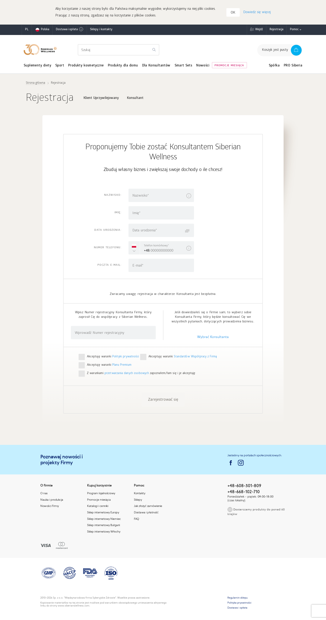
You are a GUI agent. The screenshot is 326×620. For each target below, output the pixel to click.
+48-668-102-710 (243, 492)
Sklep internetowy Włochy (103, 532)
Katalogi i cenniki (97, 506)
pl (26, 30)
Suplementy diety (37, 66)
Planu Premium (121, 365)
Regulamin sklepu (237, 598)
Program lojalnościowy (101, 493)
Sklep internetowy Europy (103, 512)
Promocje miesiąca (229, 66)
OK (233, 13)
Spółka (274, 66)
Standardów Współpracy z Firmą (195, 357)
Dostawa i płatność (146, 512)
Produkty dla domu (123, 66)
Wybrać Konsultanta (213, 337)
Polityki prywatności (125, 357)
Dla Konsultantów (156, 66)
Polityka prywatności (239, 603)
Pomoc (294, 30)
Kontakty (139, 493)
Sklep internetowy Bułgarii (103, 525)
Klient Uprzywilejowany (101, 99)
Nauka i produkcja (51, 500)
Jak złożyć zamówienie (148, 506)
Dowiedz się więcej (256, 13)
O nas (44, 493)
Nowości (202, 66)
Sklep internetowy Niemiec (104, 519)
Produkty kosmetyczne (86, 66)
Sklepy (138, 500)
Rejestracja (276, 30)
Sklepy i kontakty (101, 30)
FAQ (136, 519)
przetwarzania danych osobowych (127, 374)
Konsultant (135, 99)
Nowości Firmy (49, 506)
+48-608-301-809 (244, 486)
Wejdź (259, 30)
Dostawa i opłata (70, 29)
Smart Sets (183, 66)
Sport (59, 66)
